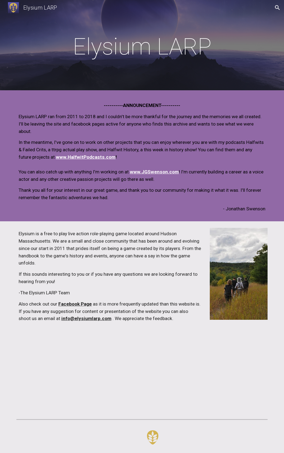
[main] (142, 46)
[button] (277, 7)
